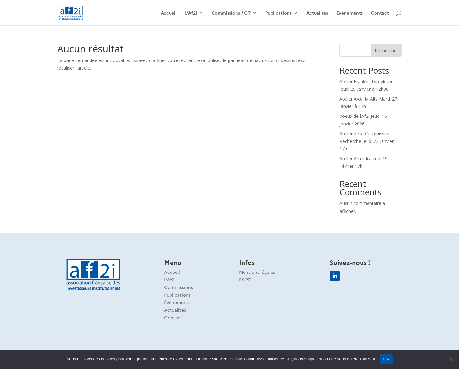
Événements (349, 13)
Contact (380, 13)
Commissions (178, 287)
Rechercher (386, 50)
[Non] (451, 359)
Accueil (169, 13)
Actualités (317, 13)
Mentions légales (257, 272)
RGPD (245, 279)
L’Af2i (191, 13)
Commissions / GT (231, 13)
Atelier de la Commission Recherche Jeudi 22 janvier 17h (366, 141)
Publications (278, 13)
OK (386, 359)
